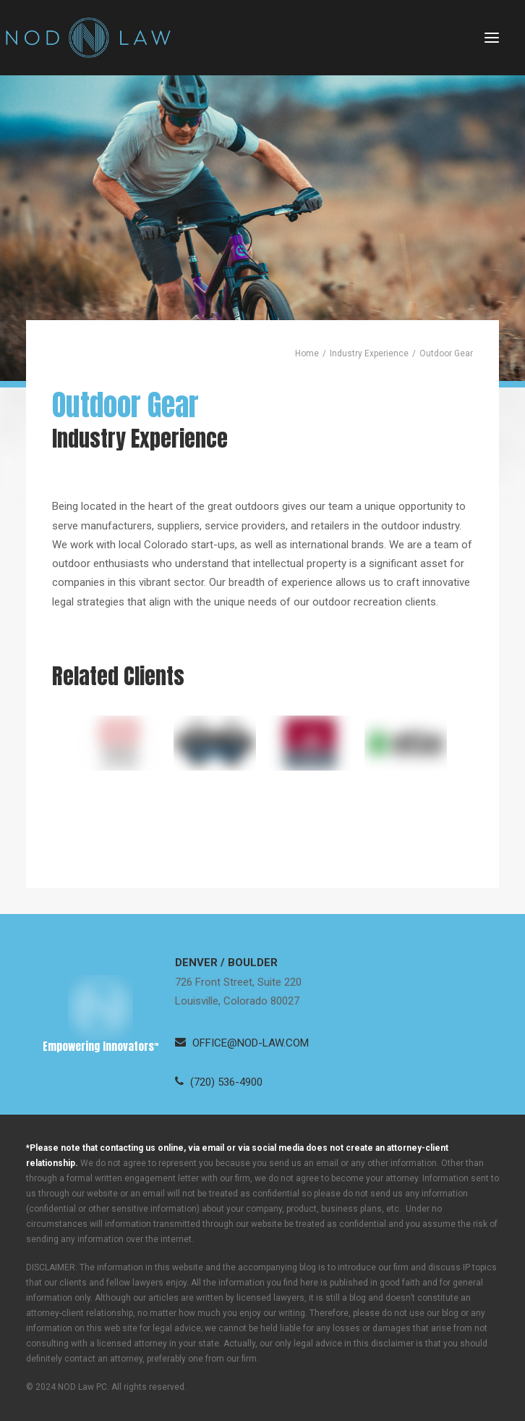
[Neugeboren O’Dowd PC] (88, 37)
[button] (491, 37)
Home (307, 353)
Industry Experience (369, 353)
